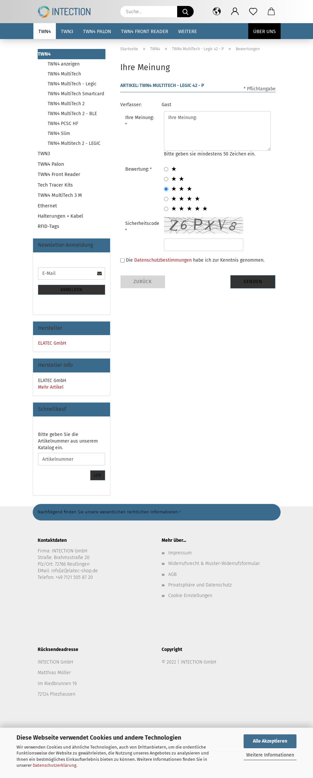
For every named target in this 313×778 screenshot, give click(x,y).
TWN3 (67, 31)
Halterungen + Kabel (60, 216)
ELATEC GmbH (52, 343)
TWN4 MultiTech (64, 74)
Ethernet (47, 206)
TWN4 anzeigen (64, 64)
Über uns (264, 31)
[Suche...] (185, 11)
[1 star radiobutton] (166, 169)
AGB (172, 574)
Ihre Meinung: (139, 117)
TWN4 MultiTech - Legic (72, 84)
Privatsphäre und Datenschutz (200, 585)
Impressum (180, 553)
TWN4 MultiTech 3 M (60, 195)
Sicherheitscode (142, 223)
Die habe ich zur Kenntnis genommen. (195, 260)
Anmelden (71, 289)
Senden (253, 281)
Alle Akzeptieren (270, 741)
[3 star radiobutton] (166, 189)
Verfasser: (130, 105)
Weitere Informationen (270, 755)
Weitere (187, 31)
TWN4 (44, 31)
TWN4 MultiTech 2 (66, 104)
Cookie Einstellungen (190, 595)
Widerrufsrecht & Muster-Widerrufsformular (214, 563)
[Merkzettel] (253, 11)
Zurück (143, 281)
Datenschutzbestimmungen (163, 260)
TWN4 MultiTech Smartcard (76, 94)
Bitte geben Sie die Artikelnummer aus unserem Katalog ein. (68, 441)
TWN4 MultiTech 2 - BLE (72, 113)
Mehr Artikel (50, 387)
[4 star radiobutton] (166, 199)
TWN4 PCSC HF (63, 123)
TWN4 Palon (97, 31)
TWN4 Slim (59, 133)
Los (97, 475)
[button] (217, 11)
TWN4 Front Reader (144, 31)
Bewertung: (137, 169)
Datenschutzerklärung (54, 765)
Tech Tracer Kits (55, 185)
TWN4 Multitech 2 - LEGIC (74, 143)
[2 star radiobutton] (166, 179)
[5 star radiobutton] (166, 209)
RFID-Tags (48, 226)
